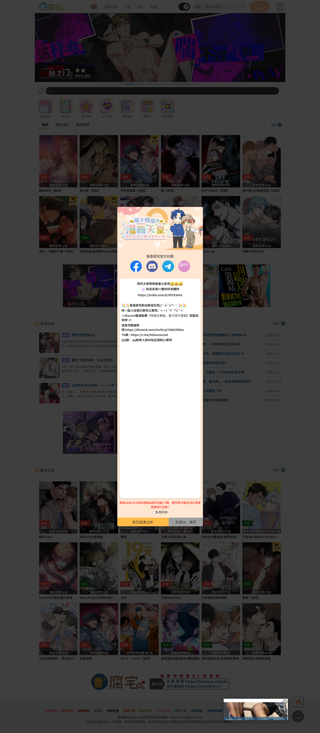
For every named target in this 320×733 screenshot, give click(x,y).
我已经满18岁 (142, 522)
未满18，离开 (185, 522)
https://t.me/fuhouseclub (149, 335)
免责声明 (161, 512)
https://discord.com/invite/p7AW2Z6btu (154, 329)
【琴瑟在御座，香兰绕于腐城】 (168, 315)
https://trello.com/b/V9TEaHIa (160, 295)
